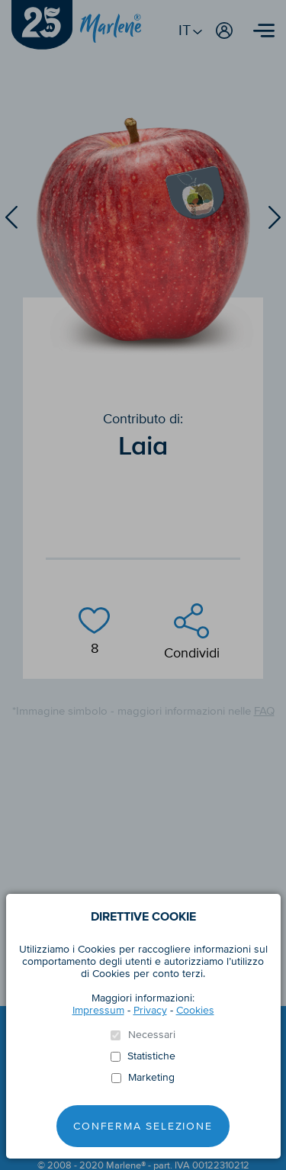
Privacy (150, 1010)
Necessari (151, 1035)
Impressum (98, 1010)
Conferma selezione (142, 1126)
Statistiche (151, 1056)
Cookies (195, 1010)
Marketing (151, 1078)
